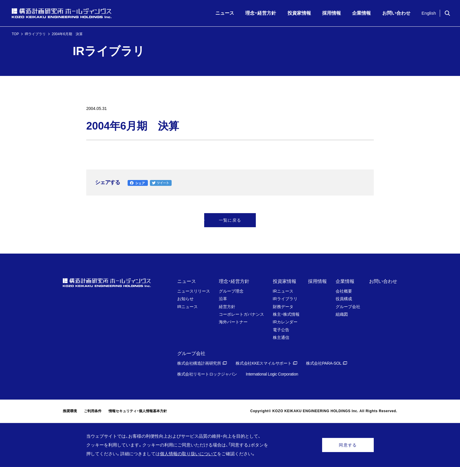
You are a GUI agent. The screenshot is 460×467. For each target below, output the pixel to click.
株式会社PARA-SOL (323, 363)
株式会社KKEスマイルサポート (263, 363)
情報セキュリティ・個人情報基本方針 (138, 411)
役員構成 (344, 298)
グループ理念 (231, 291)
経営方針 (227, 306)
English (429, 13)
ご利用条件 (93, 411)
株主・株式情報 (286, 314)
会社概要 (344, 291)
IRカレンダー (285, 322)
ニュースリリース (193, 291)
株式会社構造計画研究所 (199, 363)
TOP (15, 34)
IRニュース (187, 306)
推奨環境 (70, 411)
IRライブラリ (35, 34)
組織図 (342, 314)
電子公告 (281, 329)
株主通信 (281, 337)
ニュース (186, 281)
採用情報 (317, 281)
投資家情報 (284, 281)
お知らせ (185, 298)
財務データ (283, 306)
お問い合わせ (383, 281)
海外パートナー (233, 322)
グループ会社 (348, 306)
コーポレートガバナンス (241, 314)
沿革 (223, 298)
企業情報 (345, 281)
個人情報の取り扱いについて (188, 453)
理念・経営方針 (234, 281)
